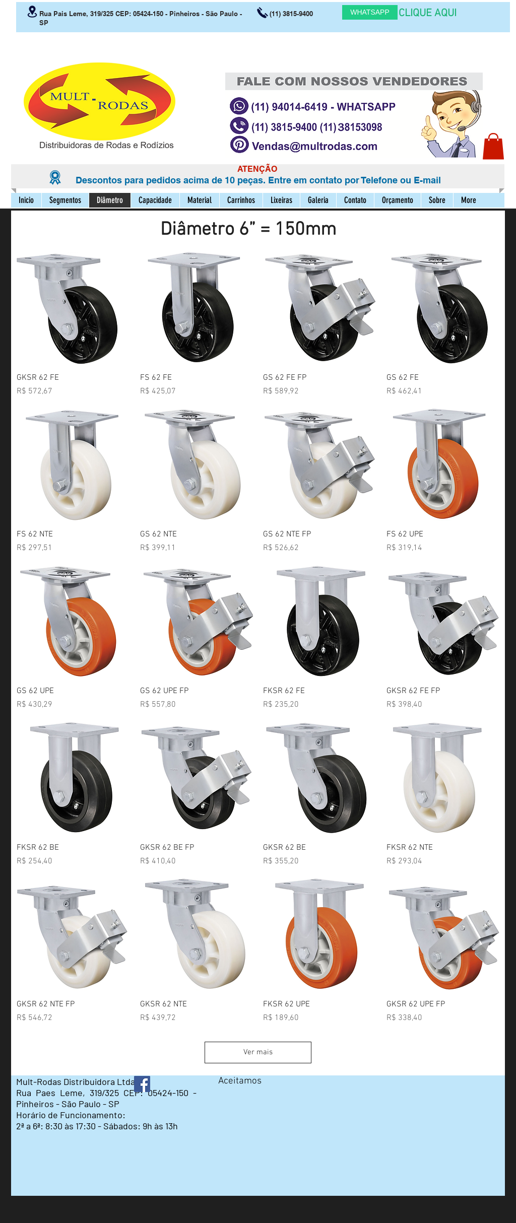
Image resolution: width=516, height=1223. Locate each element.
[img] (227, 1098)
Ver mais (258, 1052)
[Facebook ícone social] (142, 1084)
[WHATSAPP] (370, 12)
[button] (493, 146)
